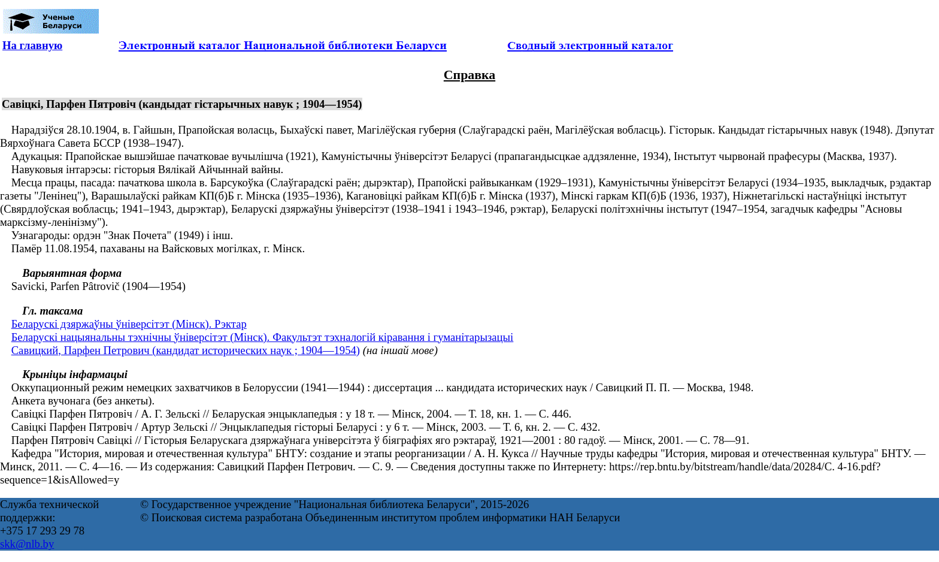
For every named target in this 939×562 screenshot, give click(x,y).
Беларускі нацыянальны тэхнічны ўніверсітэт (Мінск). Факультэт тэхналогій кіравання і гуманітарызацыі (262, 337)
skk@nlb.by (27, 543)
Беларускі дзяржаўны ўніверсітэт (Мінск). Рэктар (129, 324)
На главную (32, 45)
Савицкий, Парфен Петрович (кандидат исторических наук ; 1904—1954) (185, 350)
